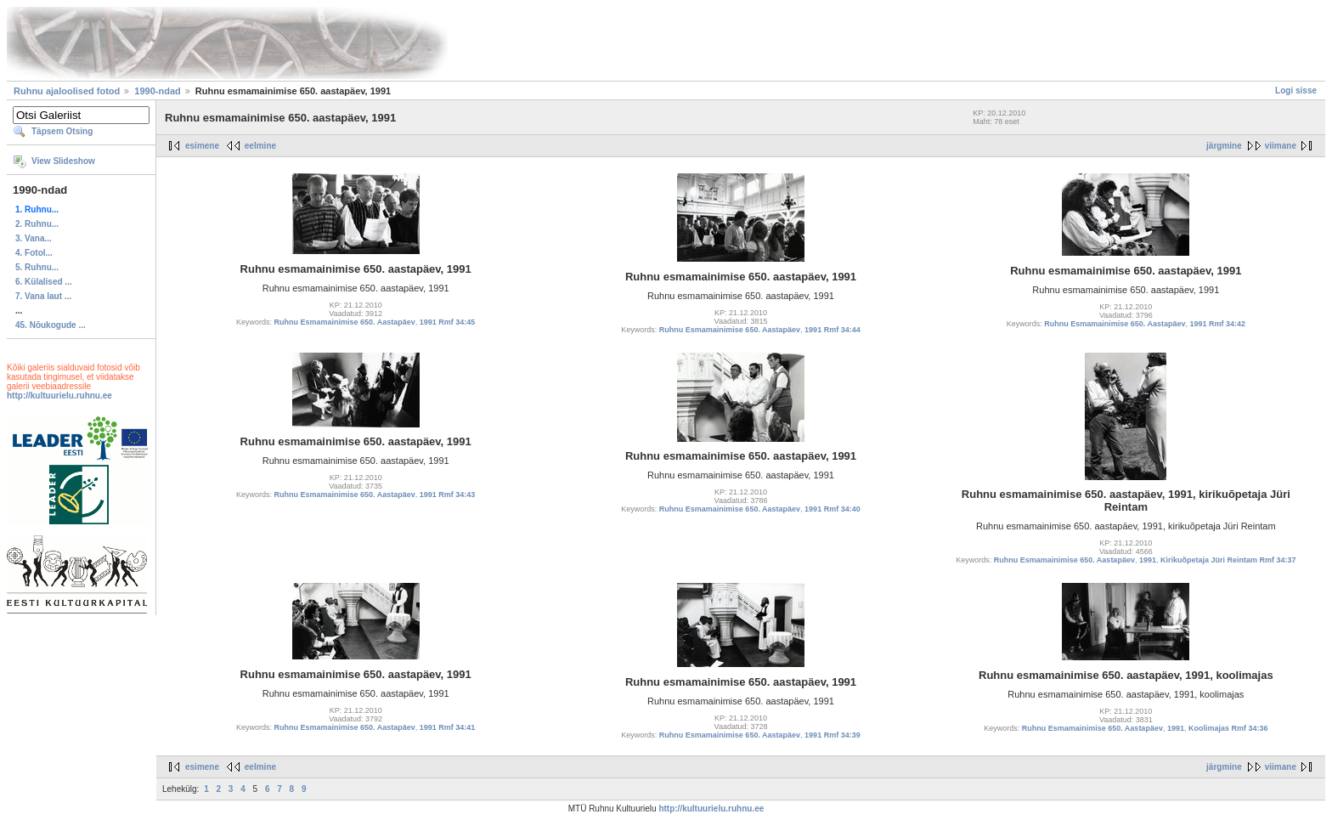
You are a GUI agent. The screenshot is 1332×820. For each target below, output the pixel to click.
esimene (202, 145)
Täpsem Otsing (62, 131)
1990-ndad (157, 91)
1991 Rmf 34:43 (448, 494)
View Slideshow (63, 161)
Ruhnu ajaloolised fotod (67, 91)
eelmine (260, 145)
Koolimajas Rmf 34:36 (1228, 728)
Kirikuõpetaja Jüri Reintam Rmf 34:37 (1228, 560)
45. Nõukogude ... (50, 325)
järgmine (1224, 145)
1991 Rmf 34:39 (832, 735)
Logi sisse (1296, 90)
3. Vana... (33, 238)
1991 (1147, 560)
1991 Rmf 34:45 (448, 322)
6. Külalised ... (43, 281)
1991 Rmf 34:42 (1217, 324)
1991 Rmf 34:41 (448, 727)
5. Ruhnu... (37, 267)
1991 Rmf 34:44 (832, 329)
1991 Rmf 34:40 (832, 509)
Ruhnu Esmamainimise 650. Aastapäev (344, 322)
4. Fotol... (34, 252)
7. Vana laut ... (43, 296)
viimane (1280, 145)
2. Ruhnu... (37, 224)
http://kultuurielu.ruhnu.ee (59, 395)
